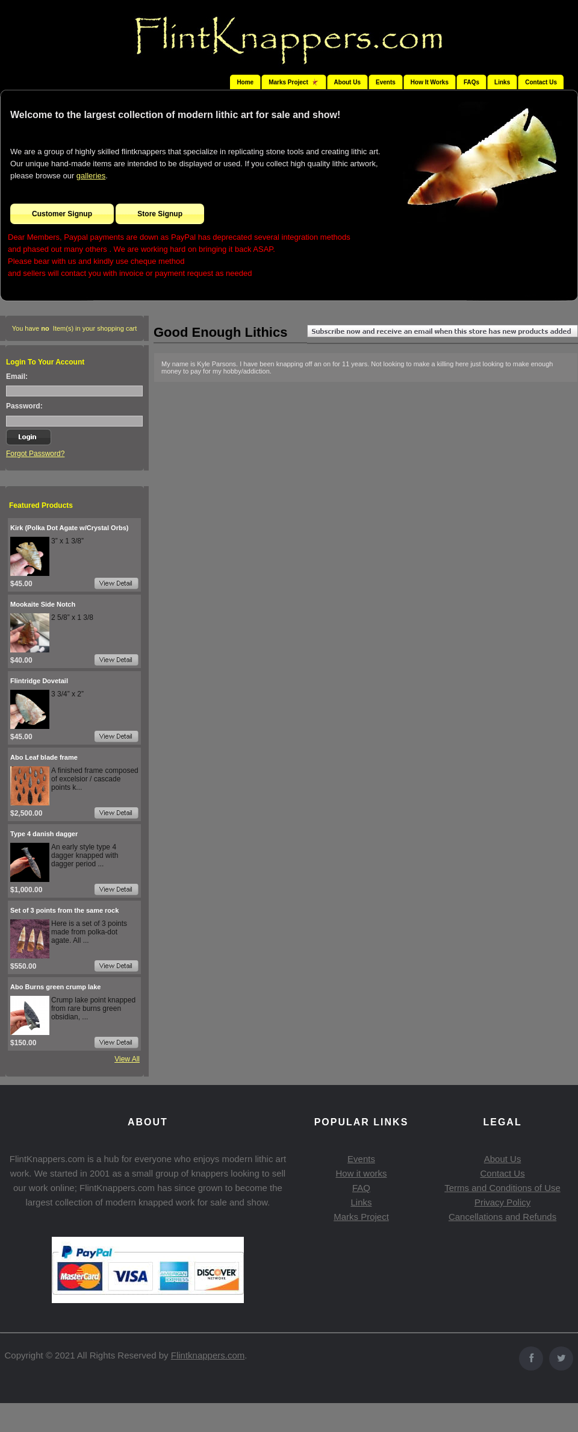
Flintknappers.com (208, 1355)
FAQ (361, 1188)
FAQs (471, 82)
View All (127, 1059)
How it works (361, 1173)
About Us (347, 82)
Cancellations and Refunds (502, 1217)
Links (502, 82)
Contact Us (541, 82)
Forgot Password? (35, 453)
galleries (90, 175)
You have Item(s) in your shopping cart (74, 328)
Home (245, 82)
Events (386, 82)
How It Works (430, 82)
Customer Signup (62, 214)
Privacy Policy (502, 1202)
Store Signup (159, 214)
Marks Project (361, 1217)
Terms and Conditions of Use (502, 1188)
